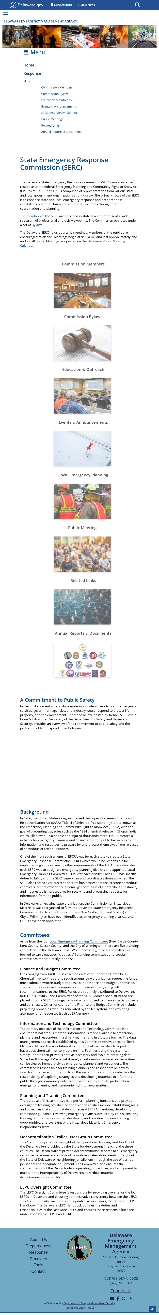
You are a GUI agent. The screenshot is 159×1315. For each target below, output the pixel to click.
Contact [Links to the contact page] (38, 1271)
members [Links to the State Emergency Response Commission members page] (33, 216)
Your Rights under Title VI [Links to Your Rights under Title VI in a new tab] (79, 1307)
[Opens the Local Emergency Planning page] (82, 501)
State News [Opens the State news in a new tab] (86, 5)
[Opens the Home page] (27, 65)
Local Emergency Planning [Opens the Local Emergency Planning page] (59, 113)
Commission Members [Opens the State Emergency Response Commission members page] (57, 87)
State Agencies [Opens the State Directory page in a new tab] (61, 5)
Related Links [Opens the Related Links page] (50, 125)
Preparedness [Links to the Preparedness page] (38, 1246)
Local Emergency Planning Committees (79, 941)
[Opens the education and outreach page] (82, 396)
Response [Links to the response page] (38, 1252)
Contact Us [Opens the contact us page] (120, 1290)
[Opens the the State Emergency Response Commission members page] (82, 290)
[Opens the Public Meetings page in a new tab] (82, 554)
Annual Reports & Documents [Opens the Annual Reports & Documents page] (61, 132)
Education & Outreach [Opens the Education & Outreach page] (56, 100)
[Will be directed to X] (123, 1298)
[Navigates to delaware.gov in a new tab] (13, 4)
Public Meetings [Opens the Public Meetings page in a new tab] (52, 119)
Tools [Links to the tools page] (38, 1265)
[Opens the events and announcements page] (82, 448)
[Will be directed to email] (112, 1298)
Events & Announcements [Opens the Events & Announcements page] (59, 106)
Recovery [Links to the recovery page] (38, 1258)
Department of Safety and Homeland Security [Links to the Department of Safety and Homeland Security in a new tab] (89, 1303)
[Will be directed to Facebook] (117, 1298)
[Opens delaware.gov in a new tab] (30, 4)
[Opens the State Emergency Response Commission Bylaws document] (82, 343)
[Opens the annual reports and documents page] (82, 659)
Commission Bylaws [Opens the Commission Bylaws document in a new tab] (55, 94)
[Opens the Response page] (30, 74)
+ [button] (152, 1309)
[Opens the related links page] (82, 607)
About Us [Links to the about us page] (38, 1239)
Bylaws (37, 225)
